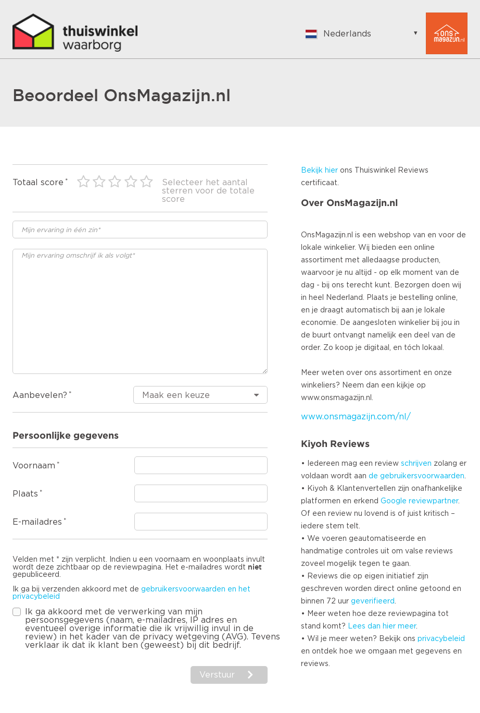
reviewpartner (433, 501)
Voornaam (33, 466)
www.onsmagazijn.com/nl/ (356, 417)
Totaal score (38, 182)
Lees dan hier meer (382, 626)
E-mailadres (37, 522)
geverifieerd (373, 601)
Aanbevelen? (39, 395)
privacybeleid (441, 639)
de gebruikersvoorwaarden (416, 476)
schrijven (416, 463)
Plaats (25, 494)
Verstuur (217, 675)
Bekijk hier (319, 170)
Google (394, 501)
